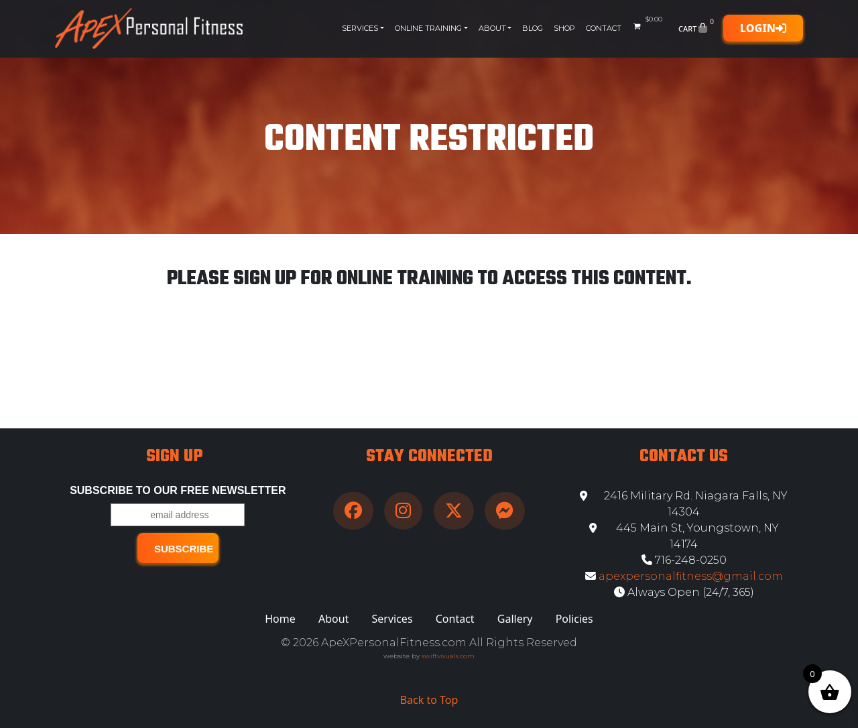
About (492, 28)
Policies (574, 618)
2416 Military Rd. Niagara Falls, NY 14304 (684, 503)
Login (763, 28)
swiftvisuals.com (448, 656)
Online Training (428, 28)
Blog (532, 28)
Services (360, 28)
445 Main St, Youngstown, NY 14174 (684, 536)
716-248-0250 (684, 560)
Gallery (515, 618)
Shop (564, 28)
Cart (697, 28)
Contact (603, 28)
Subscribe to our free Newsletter (178, 490)
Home (280, 618)
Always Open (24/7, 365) (684, 592)
